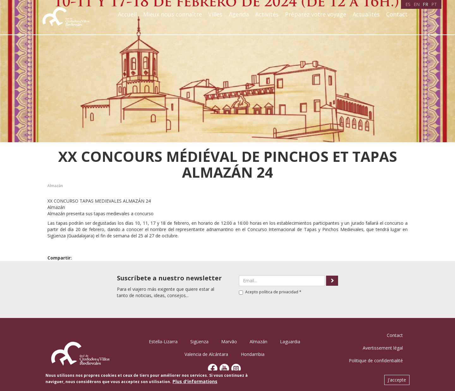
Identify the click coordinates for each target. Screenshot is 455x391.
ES (407, 4)
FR (425, 4)
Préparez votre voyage (315, 14)
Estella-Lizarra (163, 342)
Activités (267, 14)
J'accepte (397, 380)
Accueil (127, 14)
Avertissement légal (383, 348)
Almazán (55, 185)
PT (434, 4)
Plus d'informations (195, 381)
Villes (215, 14)
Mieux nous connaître (172, 14)
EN (417, 4)
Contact (397, 14)
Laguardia (290, 342)
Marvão (229, 342)
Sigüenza (199, 342)
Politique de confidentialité (376, 360)
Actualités (366, 14)
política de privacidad (278, 292)
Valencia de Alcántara (206, 354)
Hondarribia (252, 354)
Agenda (239, 14)
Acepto (270, 292)
